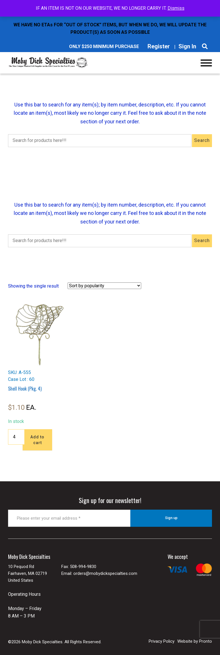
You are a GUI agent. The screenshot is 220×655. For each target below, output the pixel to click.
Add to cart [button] (37, 440)
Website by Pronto (194, 641)
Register (159, 46)
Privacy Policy (161, 641)
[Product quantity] (16, 437)
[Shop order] (104, 285)
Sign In (187, 46)
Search (202, 140)
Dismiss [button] (176, 8)
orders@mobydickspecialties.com (105, 573)
